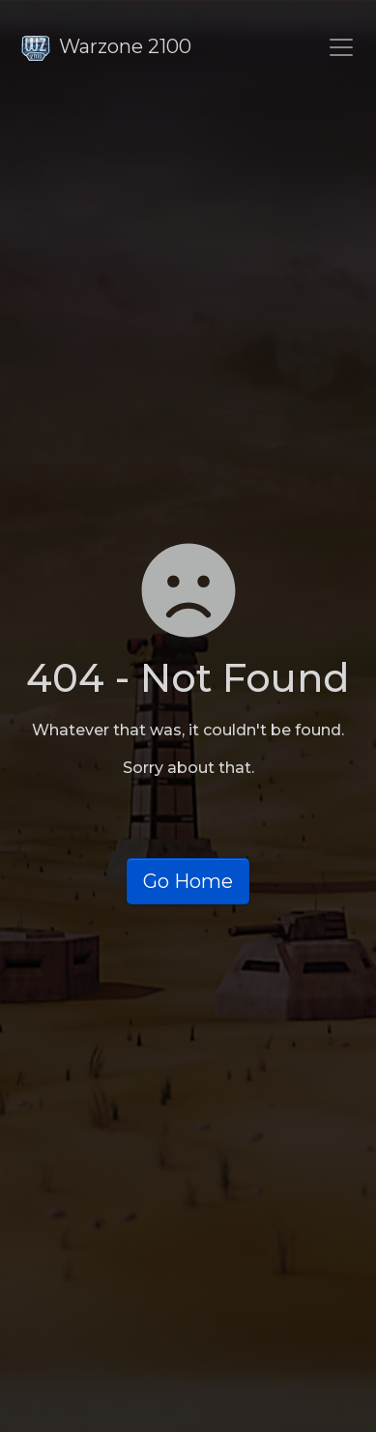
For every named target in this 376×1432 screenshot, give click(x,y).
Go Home (188, 881)
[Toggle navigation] (341, 47)
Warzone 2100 (105, 46)
